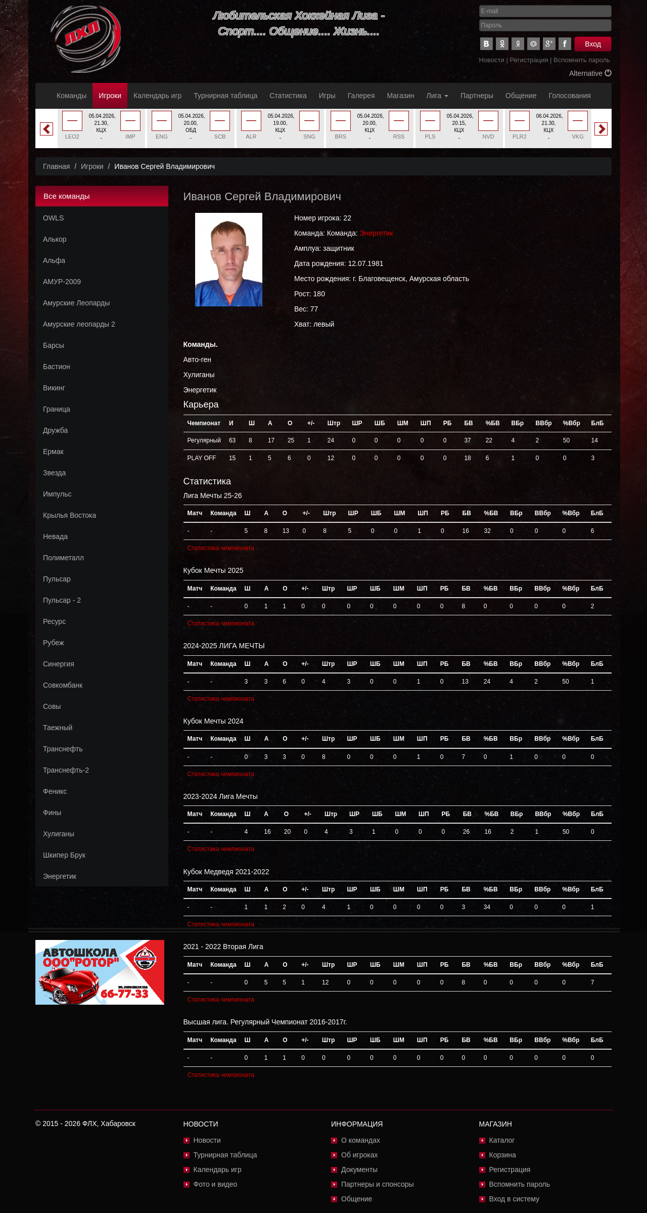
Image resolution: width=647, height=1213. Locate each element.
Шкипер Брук (64, 855)
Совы (52, 706)
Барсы (53, 345)
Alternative (590, 73)
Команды (71, 96)
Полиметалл (63, 558)
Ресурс (54, 621)
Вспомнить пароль (581, 60)
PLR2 (520, 136)
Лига (437, 96)
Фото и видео (216, 1184)
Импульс (57, 494)
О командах (360, 1140)
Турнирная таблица (225, 96)
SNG (309, 136)
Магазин (400, 96)
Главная (56, 166)
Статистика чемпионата (221, 548)
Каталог (502, 1140)
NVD (488, 136)
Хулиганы (58, 834)
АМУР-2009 (62, 282)
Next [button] (601, 129)
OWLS (53, 218)
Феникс (55, 791)
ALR (251, 136)
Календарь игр (157, 96)
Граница (56, 409)
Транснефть (63, 749)
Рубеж (53, 643)
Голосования (570, 96)
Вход (593, 44)
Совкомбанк (62, 685)
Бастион (56, 367)
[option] (101, 128)
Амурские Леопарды (76, 303)
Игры (327, 96)
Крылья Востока (69, 515)
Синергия (58, 664)
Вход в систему (514, 1199)
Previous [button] (46, 129)
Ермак (53, 451)
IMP (130, 136)
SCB (220, 136)
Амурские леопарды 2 (79, 324)
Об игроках (359, 1155)
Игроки (110, 96)
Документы (359, 1169)
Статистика (288, 96)
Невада (55, 536)
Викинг (54, 388)
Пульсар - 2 (62, 600)
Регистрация (529, 60)
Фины (52, 812)
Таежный (57, 728)
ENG (162, 136)
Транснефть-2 (66, 770)
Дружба (55, 430)
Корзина (502, 1155)
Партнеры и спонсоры (377, 1184)
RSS (399, 136)
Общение (520, 96)
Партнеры (476, 96)
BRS (341, 136)
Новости (491, 60)
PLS (430, 136)
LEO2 (72, 136)
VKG (578, 136)
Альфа (54, 260)
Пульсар (57, 579)
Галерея (361, 96)
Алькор (55, 239)
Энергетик (59, 876)
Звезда (54, 473)
